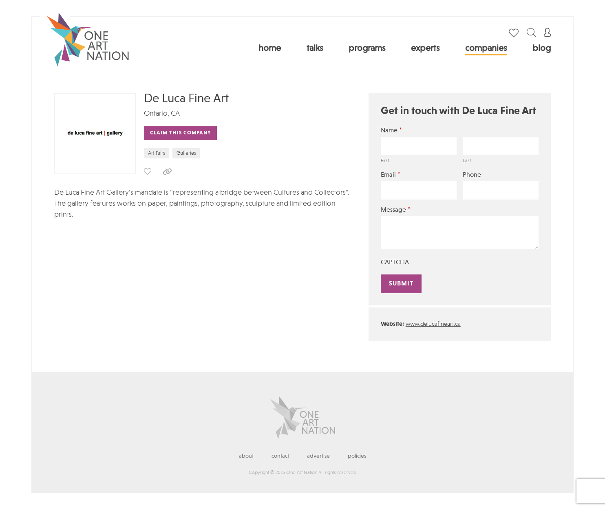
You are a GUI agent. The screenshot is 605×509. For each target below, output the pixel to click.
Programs (367, 48)
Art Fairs (156, 153)
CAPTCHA (395, 262)
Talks (315, 48)
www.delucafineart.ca (433, 324)
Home (269, 48)
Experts (425, 48)
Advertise (318, 456)
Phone (472, 175)
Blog (541, 48)
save (147, 171)
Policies (357, 456)
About (246, 456)
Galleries (186, 153)
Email (390, 174)
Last (467, 160)
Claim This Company (180, 133)
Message (395, 209)
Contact (280, 456)
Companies (486, 48)
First (385, 160)
